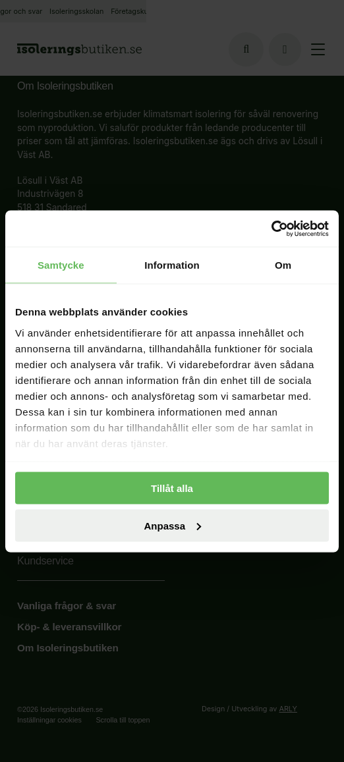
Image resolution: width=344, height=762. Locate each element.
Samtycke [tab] (61, 265)
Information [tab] (172, 265)
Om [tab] (283, 265)
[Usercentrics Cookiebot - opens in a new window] (271, 228)
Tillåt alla (172, 488)
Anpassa (172, 525)
